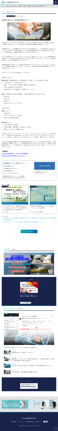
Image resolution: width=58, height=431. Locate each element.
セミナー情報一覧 (25, 302)
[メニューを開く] (56, 2)
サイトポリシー (21, 421)
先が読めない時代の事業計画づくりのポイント (13, 156)
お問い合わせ (38, 421)
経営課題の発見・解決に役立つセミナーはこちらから (41, 172)
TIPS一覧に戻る (29, 231)
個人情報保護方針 (30, 421)
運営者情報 (13, 421)
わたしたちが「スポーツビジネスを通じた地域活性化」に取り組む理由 (20, 222)
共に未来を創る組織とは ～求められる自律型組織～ (15, 153)
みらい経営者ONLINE (10, 2)
